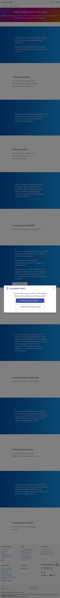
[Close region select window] (53, 288)
